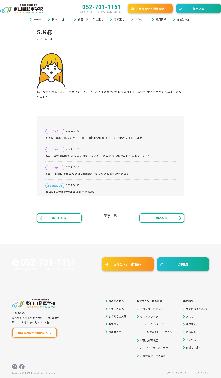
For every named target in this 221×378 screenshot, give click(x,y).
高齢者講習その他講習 (153, 355)
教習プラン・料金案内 (90, 19)
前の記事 (161, 218)
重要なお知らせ (55, 185)
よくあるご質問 (117, 316)
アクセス (140, 19)
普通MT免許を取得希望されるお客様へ (70, 192)
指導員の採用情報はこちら (34, 333)
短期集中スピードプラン (158, 332)
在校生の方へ (184, 19)
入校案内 (191, 316)
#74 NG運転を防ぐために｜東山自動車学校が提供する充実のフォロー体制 (93, 138)
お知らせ (114, 324)
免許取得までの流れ (197, 309)
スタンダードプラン (151, 309)
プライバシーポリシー (176, 372)
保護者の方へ (193, 347)
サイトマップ (202, 372)
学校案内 (119, 19)
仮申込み (198, 9)
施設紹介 (191, 324)
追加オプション (149, 316)
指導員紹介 (192, 332)
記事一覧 (110, 215)
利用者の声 (115, 331)
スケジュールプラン (155, 324)
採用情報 (161, 19)
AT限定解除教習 (149, 340)
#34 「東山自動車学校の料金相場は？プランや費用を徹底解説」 (87, 174)
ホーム (37, 19)
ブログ (17, 30)
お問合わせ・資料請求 (150, 9)
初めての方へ (59, 19)
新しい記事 (59, 218)
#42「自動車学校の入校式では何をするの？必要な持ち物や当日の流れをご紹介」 (98, 156)
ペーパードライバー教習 (154, 348)
